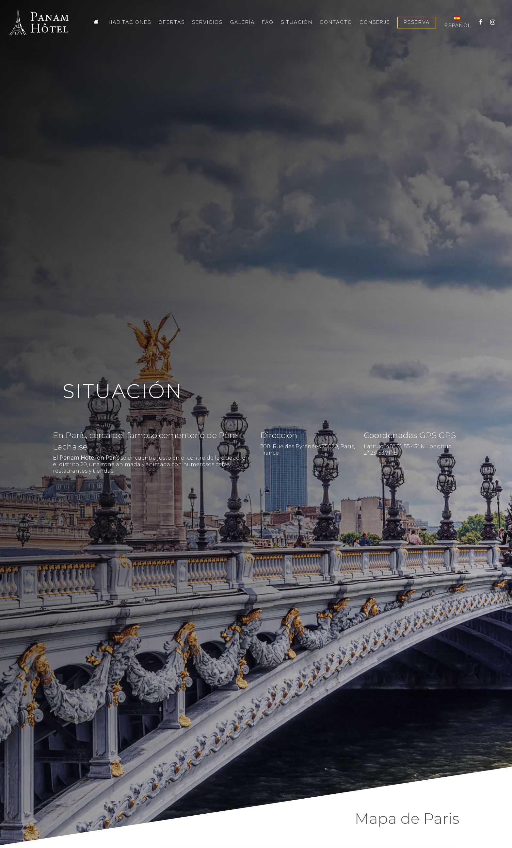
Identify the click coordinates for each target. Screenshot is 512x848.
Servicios (207, 22)
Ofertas (171, 22)
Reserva (417, 22)
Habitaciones (130, 22)
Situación (296, 22)
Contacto (336, 22)
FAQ (268, 22)
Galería (242, 22)
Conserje (375, 22)
